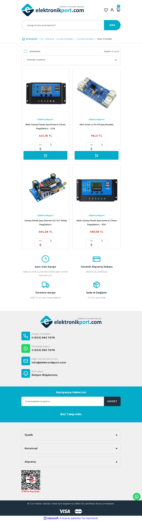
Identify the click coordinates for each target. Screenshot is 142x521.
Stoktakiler (35, 51)
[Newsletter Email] (71, 401)
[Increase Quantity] (40, 149)
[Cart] (118, 10)
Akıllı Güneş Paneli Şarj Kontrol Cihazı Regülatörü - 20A (45, 126)
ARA (112, 25)
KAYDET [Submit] (112, 401)
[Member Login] (112, 10)
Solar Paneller (104, 38)
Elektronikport (45, 119)
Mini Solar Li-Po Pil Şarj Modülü (96, 124)
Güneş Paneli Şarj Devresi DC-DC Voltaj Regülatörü (45, 222)
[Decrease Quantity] (40, 144)
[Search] (71, 25)
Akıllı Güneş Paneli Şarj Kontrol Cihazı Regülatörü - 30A (96, 222)
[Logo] (52, 10)
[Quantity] (50, 144)
